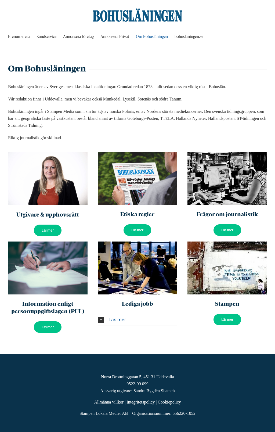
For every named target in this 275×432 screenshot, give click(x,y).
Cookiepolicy (169, 402)
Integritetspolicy (140, 402)
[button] (137, 320)
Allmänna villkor (109, 402)
